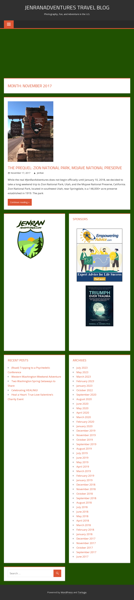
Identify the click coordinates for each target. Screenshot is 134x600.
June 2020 (82, 403)
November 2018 (86, 489)
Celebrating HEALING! (24, 390)
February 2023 (85, 381)
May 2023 (82, 372)
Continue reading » (19, 202)
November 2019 (86, 435)
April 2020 (82, 412)
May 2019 (82, 462)
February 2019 (85, 475)
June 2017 (82, 556)
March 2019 (83, 471)
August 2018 (84, 502)
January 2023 (84, 385)
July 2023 (82, 367)
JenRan (40, 172)
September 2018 (86, 498)
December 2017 (85, 538)
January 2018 (84, 534)
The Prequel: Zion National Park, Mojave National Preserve (65, 168)
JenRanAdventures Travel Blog (67, 7)
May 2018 (82, 516)
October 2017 (84, 547)
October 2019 (84, 439)
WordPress (67, 592)
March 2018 (83, 525)
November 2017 (86, 543)
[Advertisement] (67, 51)
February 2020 (85, 421)
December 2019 (85, 430)
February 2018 (85, 529)
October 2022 (84, 390)
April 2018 (82, 520)
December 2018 (85, 484)
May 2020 (82, 408)
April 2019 (82, 466)
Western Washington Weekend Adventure (36, 376)
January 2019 (84, 480)
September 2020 (86, 394)
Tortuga (82, 592)
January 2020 (84, 426)
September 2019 (86, 444)
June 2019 (82, 457)
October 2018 (84, 493)
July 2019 (82, 453)
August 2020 (84, 399)
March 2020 (83, 417)
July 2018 (82, 507)
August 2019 (84, 448)
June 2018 (82, 511)
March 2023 (83, 376)
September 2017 (86, 552)
